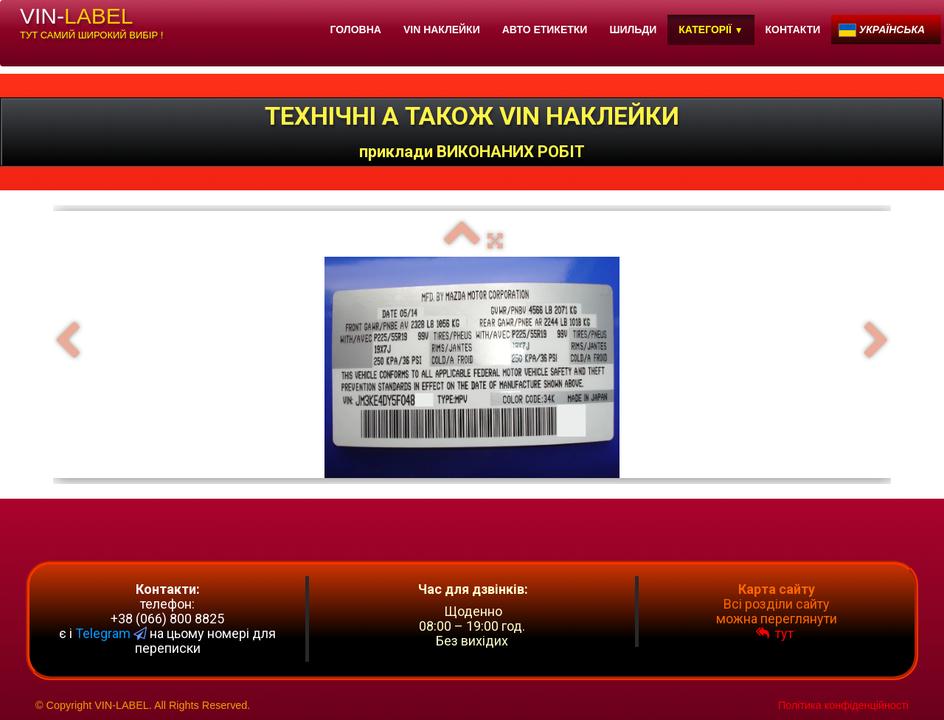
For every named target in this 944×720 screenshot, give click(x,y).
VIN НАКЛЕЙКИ (441, 29)
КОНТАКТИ (793, 29)
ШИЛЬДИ (632, 29)
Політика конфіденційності (843, 705)
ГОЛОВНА (355, 29)
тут (776, 633)
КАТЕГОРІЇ (710, 29)
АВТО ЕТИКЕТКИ (545, 29)
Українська (883, 29)
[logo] (91, 25)
